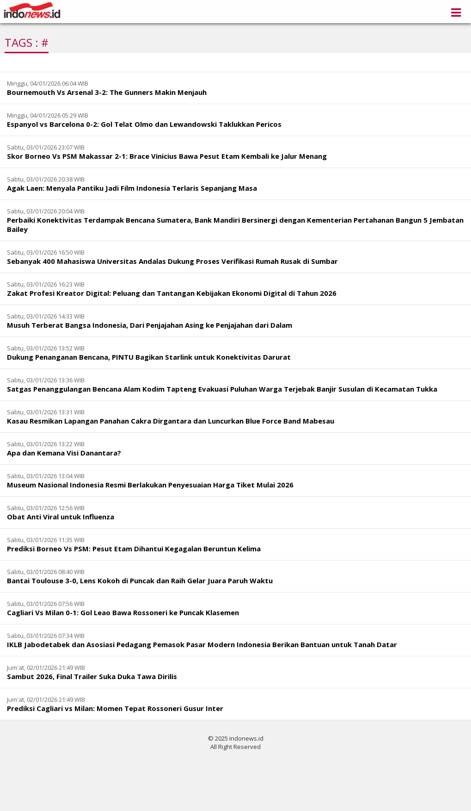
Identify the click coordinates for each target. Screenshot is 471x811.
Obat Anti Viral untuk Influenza (60, 516)
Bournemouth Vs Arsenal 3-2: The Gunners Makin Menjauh (107, 92)
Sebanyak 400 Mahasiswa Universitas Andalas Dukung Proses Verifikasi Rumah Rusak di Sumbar (172, 261)
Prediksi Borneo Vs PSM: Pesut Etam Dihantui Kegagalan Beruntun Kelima (134, 548)
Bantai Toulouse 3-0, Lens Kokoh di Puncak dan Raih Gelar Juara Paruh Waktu (140, 580)
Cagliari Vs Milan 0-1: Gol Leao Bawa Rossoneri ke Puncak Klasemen (123, 612)
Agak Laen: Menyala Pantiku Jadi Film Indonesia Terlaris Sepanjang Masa (132, 188)
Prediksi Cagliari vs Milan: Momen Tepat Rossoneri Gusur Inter (115, 708)
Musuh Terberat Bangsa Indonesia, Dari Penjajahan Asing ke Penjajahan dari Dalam (149, 325)
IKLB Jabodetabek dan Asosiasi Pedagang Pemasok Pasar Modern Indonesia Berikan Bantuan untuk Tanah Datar (202, 644)
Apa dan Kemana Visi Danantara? (64, 452)
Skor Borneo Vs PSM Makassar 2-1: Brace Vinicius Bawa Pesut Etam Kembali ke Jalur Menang (167, 156)
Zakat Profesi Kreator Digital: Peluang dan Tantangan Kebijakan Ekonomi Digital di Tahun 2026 (171, 293)
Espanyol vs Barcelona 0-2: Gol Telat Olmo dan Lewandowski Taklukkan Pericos (144, 124)
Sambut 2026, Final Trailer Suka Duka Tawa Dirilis (92, 676)
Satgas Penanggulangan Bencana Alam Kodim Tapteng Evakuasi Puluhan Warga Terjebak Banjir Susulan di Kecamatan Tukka (222, 388)
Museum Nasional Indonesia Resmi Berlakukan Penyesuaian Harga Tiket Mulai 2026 (150, 484)
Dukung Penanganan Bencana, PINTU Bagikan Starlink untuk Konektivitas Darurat (149, 357)
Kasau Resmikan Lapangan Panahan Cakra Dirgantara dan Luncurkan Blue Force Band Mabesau (170, 420)
